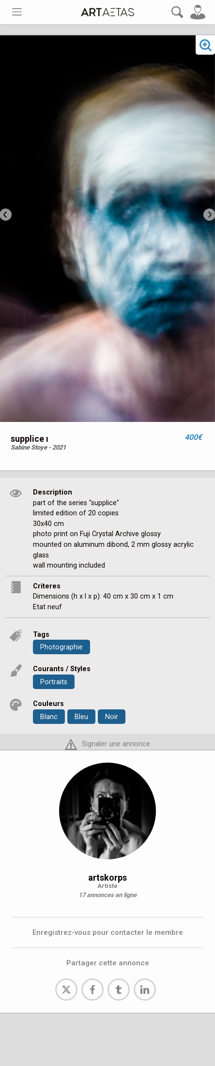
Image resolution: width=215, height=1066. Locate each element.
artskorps (107, 877)
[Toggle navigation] (17, 12)
